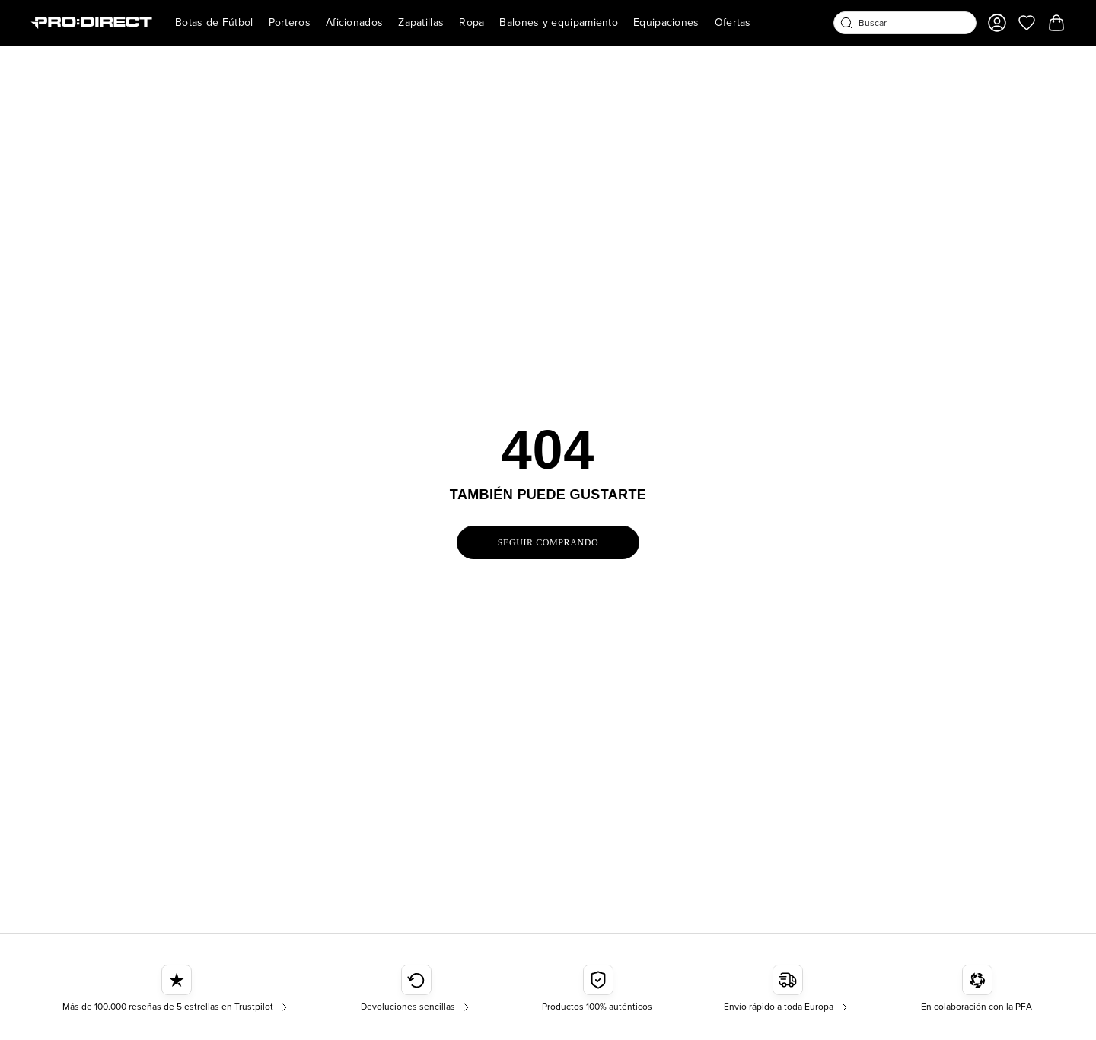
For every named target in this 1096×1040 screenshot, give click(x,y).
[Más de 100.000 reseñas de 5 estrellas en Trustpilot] (176, 989)
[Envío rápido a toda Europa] (787, 989)
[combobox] (905, 22)
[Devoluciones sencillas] (417, 989)
